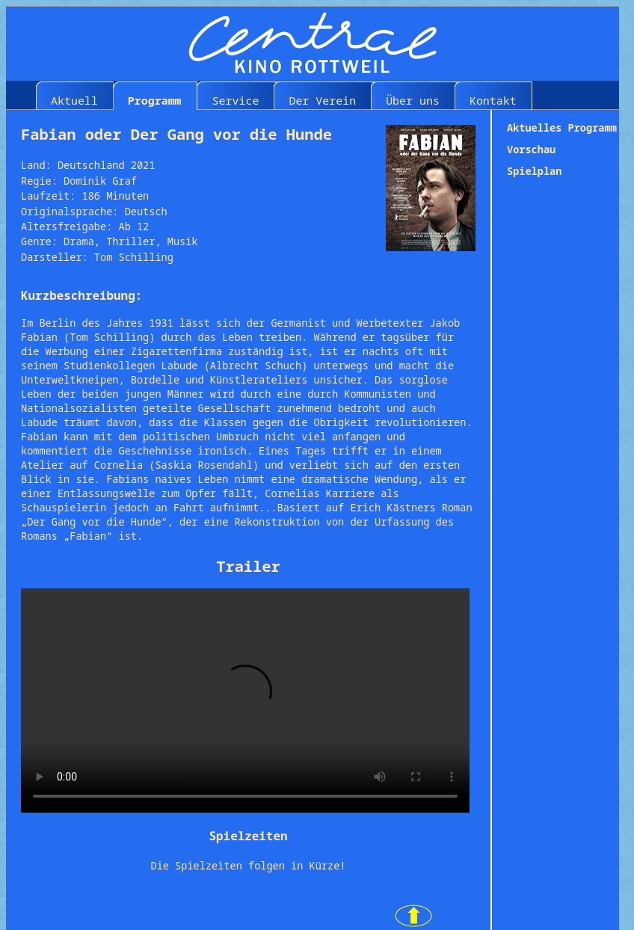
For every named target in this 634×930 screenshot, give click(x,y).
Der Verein (322, 100)
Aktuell (74, 100)
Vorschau (531, 149)
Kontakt (493, 100)
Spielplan (534, 171)
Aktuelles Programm (562, 127)
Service (235, 100)
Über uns (413, 100)
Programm (155, 100)
